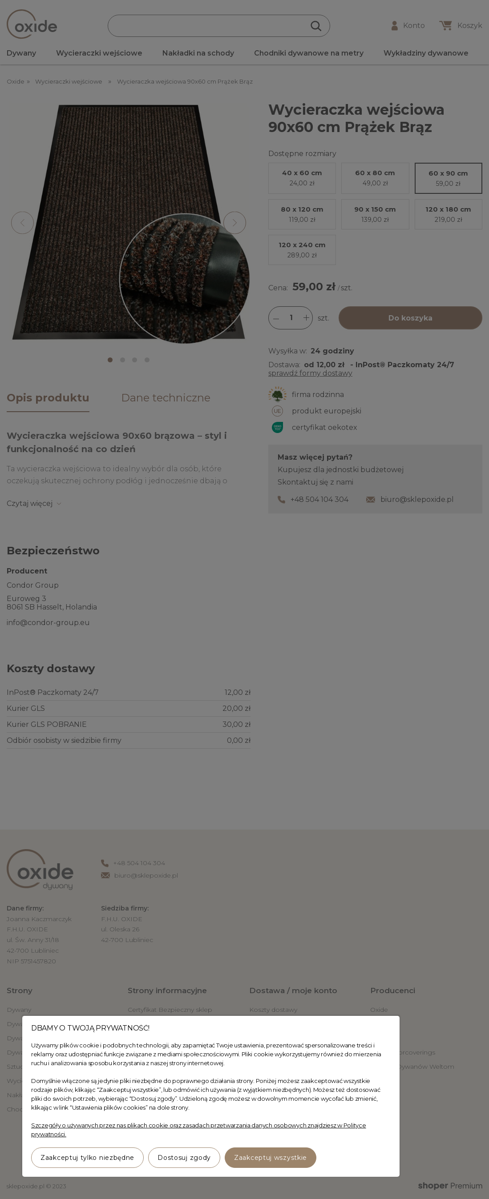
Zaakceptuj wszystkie (270, 1158)
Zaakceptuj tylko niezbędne (87, 1158)
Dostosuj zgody (184, 1158)
